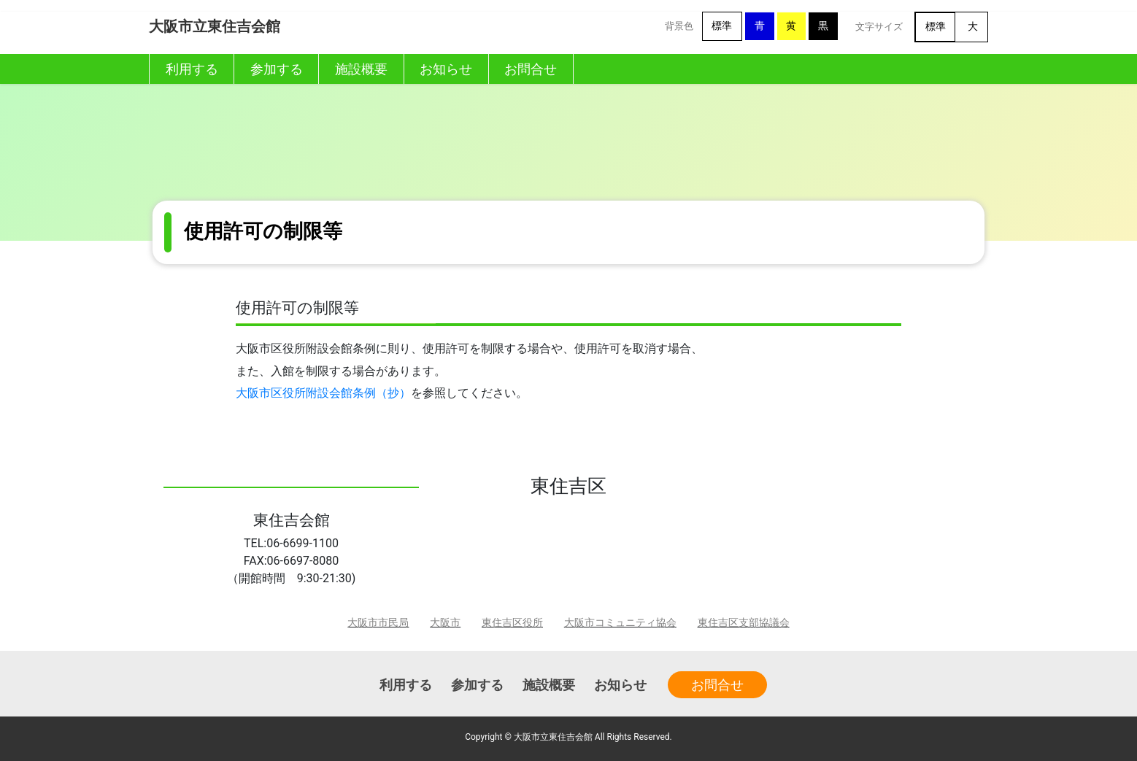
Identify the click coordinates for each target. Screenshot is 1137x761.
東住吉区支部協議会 (744, 623)
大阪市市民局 (378, 623)
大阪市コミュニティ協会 (620, 623)
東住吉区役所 (512, 623)
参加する (477, 684)
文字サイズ (879, 26)
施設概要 (549, 684)
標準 (722, 26)
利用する (405, 684)
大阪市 (445, 623)
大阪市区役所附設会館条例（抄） (323, 393)
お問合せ (717, 684)
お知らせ (620, 684)
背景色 (679, 25)
